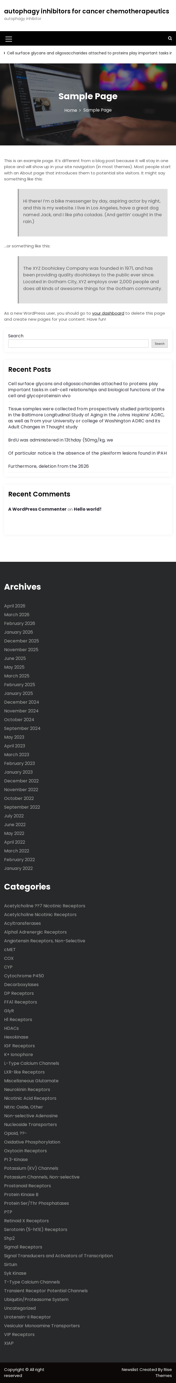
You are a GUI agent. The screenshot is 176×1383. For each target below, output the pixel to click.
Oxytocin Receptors (25, 1151)
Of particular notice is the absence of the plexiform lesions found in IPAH (87, 453)
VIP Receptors (19, 1334)
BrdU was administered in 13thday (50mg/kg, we (60, 440)
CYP (8, 967)
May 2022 (14, 833)
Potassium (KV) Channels (31, 1168)
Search (15, 336)
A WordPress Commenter (37, 509)
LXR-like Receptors (24, 1072)
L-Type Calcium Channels (31, 1063)
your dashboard (108, 313)
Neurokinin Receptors (27, 1089)
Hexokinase (16, 1037)
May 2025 (14, 667)
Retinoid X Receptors (26, 1221)
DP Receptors (19, 993)
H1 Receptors (18, 1019)
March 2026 (16, 615)
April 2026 (14, 606)
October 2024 (19, 720)
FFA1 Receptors (20, 1002)
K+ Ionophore (18, 1054)
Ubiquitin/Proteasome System (36, 1299)
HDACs (11, 1028)
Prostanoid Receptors (27, 1186)
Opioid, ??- (15, 1133)
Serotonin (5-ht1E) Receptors (35, 1229)
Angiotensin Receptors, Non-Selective (44, 941)
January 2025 (18, 693)
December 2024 (21, 702)
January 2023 (18, 772)
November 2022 (21, 789)
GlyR (9, 1011)
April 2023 (14, 746)
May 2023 (14, 737)
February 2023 (19, 763)
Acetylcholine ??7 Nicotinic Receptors (44, 906)
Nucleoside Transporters (30, 1124)
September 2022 (22, 807)
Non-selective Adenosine (31, 1116)
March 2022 (16, 851)
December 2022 (21, 781)
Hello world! (88, 509)
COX (9, 958)
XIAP (9, 1343)
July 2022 (14, 816)
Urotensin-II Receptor (27, 1317)
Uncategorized (20, 1308)
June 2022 (15, 824)
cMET (10, 949)
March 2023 (16, 755)
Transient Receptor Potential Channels (46, 1291)
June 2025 (15, 658)
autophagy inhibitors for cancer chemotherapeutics (86, 11)
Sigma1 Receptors (23, 1247)
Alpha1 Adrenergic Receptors (35, 932)
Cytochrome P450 (24, 976)
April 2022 (14, 842)
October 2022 (19, 798)
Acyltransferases (22, 923)
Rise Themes (163, 1373)
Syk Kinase (15, 1273)
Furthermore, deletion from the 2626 (48, 466)
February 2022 (19, 859)
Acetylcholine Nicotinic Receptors (40, 914)
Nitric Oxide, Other (23, 1107)
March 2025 (16, 676)
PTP (8, 1212)
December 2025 (21, 641)
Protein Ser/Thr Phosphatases (36, 1203)
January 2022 (18, 868)
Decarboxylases (21, 984)
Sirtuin (10, 1264)
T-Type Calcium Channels (32, 1282)
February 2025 (19, 685)
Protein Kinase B (21, 1194)
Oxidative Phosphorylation (32, 1142)
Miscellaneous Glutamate (31, 1081)
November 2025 (21, 650)
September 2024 (22, 728)
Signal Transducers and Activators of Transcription (58, 1256)
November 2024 (21, 711)
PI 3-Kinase (16, 1159)
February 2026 (19, 623)
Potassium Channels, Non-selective (42, 1177)
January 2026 (18, 632)
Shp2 (9, 1238)
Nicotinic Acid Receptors (30, 1098)
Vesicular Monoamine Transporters (42, 1326)
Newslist (130, 1369)
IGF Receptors (19, 1046)
